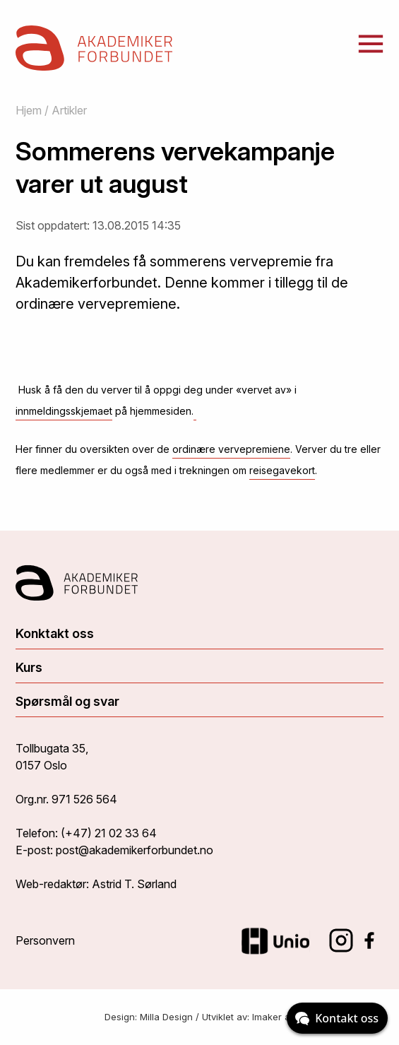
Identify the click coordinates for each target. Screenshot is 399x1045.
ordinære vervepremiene (231, 449)
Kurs (29, 667)
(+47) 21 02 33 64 (109, 833)
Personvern (45, 940)
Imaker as (273, 1016)
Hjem (29, 110)
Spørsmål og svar (67, 701)
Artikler (69, 110)
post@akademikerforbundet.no (134, 850)
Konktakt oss (55, 633)
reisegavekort (282, 470)
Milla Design (166, 1016)
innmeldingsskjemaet (64, 411)
